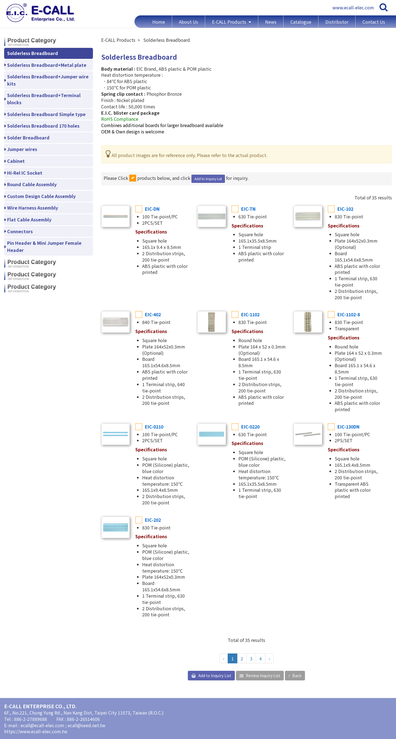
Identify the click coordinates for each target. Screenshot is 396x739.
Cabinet (16, 161)
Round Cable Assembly (32, 184)
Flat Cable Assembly (29, 219)
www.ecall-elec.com (353, 7)
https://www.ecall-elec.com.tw (35, 731)
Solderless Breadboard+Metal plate (46, 65)
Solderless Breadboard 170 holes (43, 125)
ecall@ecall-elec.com (43, 725)
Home (158, 21)
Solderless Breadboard (32, 53)
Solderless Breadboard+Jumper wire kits (48, 80)
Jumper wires (22, 149)
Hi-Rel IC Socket (24, 172)
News (270, 21)
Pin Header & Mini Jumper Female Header (44, 246)
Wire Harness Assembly (32, 207)
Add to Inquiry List (208, 178)
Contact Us (373, 21)
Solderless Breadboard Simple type (46, 114)
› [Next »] (269, 658)
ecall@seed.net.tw (86, 725)
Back (296, 675)
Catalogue (300, 21)
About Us (188, 21)
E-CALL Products (229, 21)
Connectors (20, 231)
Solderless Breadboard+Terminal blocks (44, 99)
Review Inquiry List (262, 675)
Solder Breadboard (28, 137)
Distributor (336, 21)
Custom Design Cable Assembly (41, 196)
